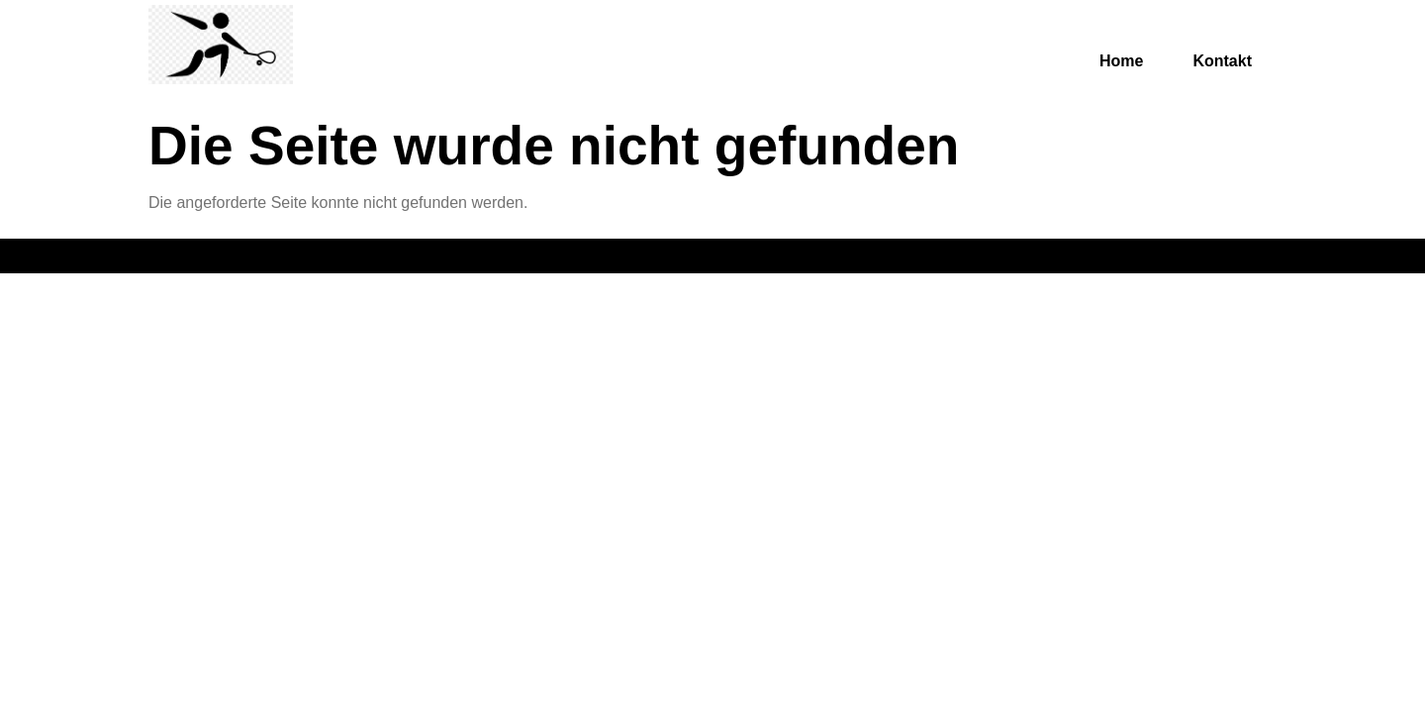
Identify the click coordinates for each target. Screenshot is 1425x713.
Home (1121, 60)
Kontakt (1222, 60)
